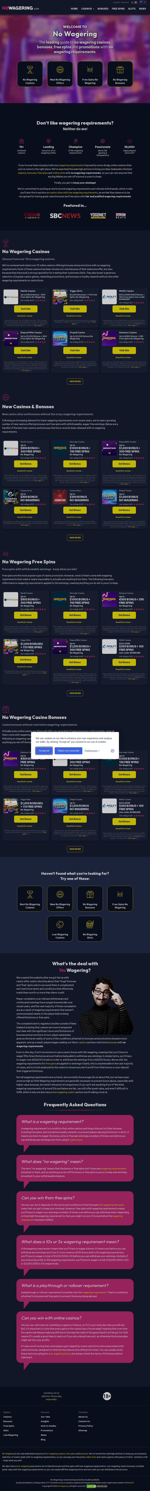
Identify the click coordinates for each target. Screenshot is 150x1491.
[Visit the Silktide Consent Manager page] (112, 751)
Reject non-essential (68, 750)
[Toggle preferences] (92, 751)
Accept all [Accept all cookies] (44, 750)
